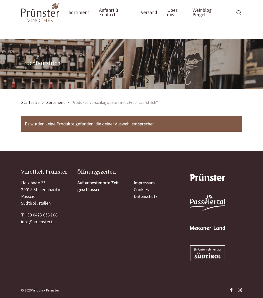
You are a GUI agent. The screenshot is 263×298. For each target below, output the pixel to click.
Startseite (30, 102)
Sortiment (55, 102)
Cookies (141, 189)
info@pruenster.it (37, 222)
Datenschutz (145, 196)
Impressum (144, 183)
